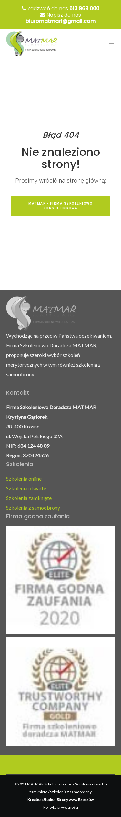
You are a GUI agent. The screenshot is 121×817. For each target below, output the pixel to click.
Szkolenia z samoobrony (33, 507)
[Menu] (110, 43)
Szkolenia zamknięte (29, 498)
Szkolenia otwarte (26, 488)
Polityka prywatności (60, 807)
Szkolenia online (24, 478)
